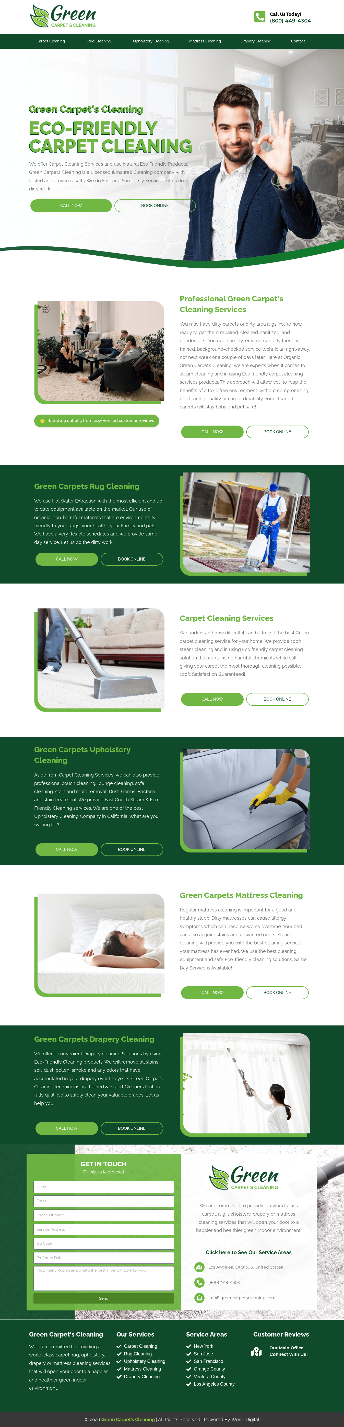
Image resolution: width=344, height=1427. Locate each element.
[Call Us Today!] (260, 16)
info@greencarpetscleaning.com (242, 1297)
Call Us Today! (286, 14)
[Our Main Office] (256, 1352)
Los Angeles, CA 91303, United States (245, 1267)
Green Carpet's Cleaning (128, 1419)
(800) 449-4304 (290, 21)
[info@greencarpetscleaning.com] (199, 1298)
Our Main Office (286, 1347)
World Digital (245, 1419)
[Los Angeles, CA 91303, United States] (199, 1267)
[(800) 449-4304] (199, 1282)
